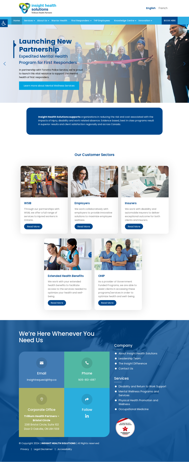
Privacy (24, 449)
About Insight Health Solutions (138, 353)
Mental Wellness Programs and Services (139, 393)
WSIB (27, 203)
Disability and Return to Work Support (142, 386)
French (163, 8)
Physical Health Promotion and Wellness (138, 402)
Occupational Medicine (134, 409)
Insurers (131, 203)
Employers (82, 203)
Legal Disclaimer (43, 449)
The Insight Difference (133, 363)
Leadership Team (130, 358)
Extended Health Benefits (66, 276)
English (151, 8)
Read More (33, 226)
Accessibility (65, 449)
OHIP (101, 276)
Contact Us (126, 368)
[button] (4, 23)
